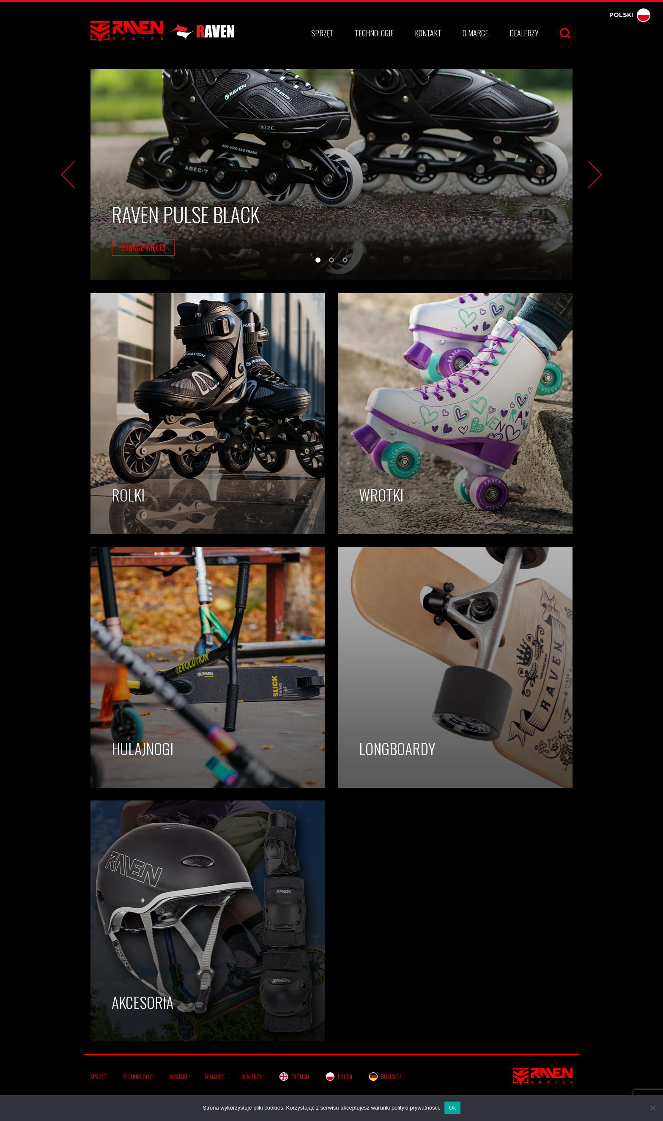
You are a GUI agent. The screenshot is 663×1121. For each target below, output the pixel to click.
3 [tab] (346, 261)
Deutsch (385, 1076)
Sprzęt (322, 32)
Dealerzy (524, 32)
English (294, 1076)
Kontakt (428, 32)
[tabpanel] (331, 174)
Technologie (374, 32)
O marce (475, 32)
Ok (452, 1108)
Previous (68, 175)
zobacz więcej (143, 247)
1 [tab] (319, 261)
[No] (652, 1108)
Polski (629, 15)
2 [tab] (333, 261)
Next (595, 175)
